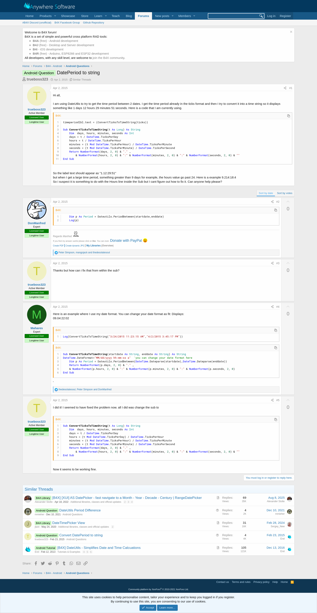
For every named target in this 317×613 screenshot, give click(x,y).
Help (275, 581)
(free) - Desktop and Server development (63, 45)
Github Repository (93, 22)
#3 (278, 263)
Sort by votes (284, 193)
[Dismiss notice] (290, 32)
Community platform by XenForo (158, 589)
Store (84, 16)
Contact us (222, 581)
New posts (162, 16)
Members (184, 16)
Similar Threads (82, 79)
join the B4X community (108, 57)
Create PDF (58, 246)
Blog (129, 16)
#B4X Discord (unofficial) (36, 22)
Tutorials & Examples (68, 551)
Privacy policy (261, 581)
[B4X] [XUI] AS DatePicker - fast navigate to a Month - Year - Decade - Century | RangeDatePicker (127, 498)
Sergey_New (278, 526)
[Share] (285, 88)
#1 (290, 88)
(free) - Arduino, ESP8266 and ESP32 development (71, 53)
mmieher (39, 514)
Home (29, 16)
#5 (278, 400)
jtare (37, 526)
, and (84, 252)
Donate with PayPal (126, 241)
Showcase (68, 16)
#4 (278, 306)
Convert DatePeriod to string (81, 535)
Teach (116, 16)
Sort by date (266, 193)
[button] (47, 16)
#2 (278, 201)
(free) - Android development (55, 40)
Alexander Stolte (44, 502)
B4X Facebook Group (67, 22)
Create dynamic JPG (74, 246)
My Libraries (93, 245)
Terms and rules (241, 581)
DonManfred (37, 223)
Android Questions (72, 514)
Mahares (37, 328)
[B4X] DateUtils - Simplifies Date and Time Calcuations (99, 548)
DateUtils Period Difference (80, 510)
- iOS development (48, 49)
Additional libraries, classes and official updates (95, 502)
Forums (143, 16)
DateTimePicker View (68, 523)
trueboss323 (37, 79)
